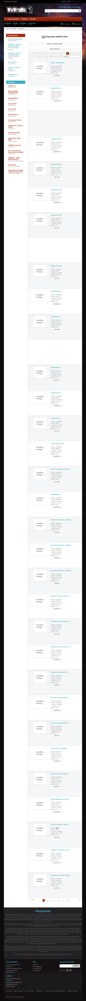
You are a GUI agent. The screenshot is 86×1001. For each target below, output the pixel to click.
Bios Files (33, 18)
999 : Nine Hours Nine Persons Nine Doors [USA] (15, 150)
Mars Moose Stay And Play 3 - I (60, 722)
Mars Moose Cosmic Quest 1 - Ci (60, 595)
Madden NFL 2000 (56, 137)
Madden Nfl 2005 (56, 290)
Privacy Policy (29, 990)
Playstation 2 (12, 62)
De (77, 1)
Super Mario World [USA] (15, 38)
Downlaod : (56, 70)
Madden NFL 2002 (56, 188)
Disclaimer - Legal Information (14, 990)
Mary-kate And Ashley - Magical (60, 874)
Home (7, 27)
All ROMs (13, 27)
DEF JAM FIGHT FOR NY (15, 119)
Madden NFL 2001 (56, 163)
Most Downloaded (55, 43)
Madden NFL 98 (55, 366)
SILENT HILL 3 (12, 84)
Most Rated (54, 48)
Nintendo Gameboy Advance (14, 967)
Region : (56, 65)
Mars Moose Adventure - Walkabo (61, 518)
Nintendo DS (11, 69)
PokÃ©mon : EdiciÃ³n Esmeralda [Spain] (14, 52)
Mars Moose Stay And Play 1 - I (60, 671)
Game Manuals (37, 967)
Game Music (36, 969)
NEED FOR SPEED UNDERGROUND (13, 90)
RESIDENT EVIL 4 (13, 73)
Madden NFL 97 (55, 315)
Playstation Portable (11, 969)
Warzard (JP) (12, 163)
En (69, 1)
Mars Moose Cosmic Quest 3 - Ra (61, 645)
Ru (79, 1)
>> (67, 899)
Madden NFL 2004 (56, 264)
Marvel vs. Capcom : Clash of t (60, 823)
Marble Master (55, 493)
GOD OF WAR (12, 108)
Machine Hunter (56, 87)
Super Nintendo (12, 39)
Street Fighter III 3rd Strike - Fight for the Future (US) (15, 169)
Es (72, 1)
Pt (75, 1)
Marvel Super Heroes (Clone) (59, 772)
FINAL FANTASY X (13, 113)
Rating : (54, 71)
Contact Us (39, 990)
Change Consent (72, 990)
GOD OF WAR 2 (12, 61)
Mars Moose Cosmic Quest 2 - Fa (61, 620)
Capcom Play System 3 (14, 165)
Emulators (25, 18)
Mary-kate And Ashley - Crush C (60, 848)
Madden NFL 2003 (56, 214)
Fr (70, 1)
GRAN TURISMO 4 (13, 97)
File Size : (56, 68)
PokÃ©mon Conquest (14, 144)
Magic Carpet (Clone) (57, 442)
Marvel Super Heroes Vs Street (60, 798)
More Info (57, 74)
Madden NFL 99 (55, 417)
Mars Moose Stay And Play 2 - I (60, 696)
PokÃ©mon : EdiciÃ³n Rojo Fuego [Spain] (14, 44)
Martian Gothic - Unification (59, 747)
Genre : (56, 66)
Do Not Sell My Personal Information (55, 990)
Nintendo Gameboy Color (15, 159)
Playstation (11, 127)
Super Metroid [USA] (14, 131)
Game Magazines (37, 965)
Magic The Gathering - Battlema (60, 468)
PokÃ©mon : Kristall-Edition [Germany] (14, 157)
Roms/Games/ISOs (13, 18)
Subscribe (76, 964)
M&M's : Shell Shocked (57, 61)
